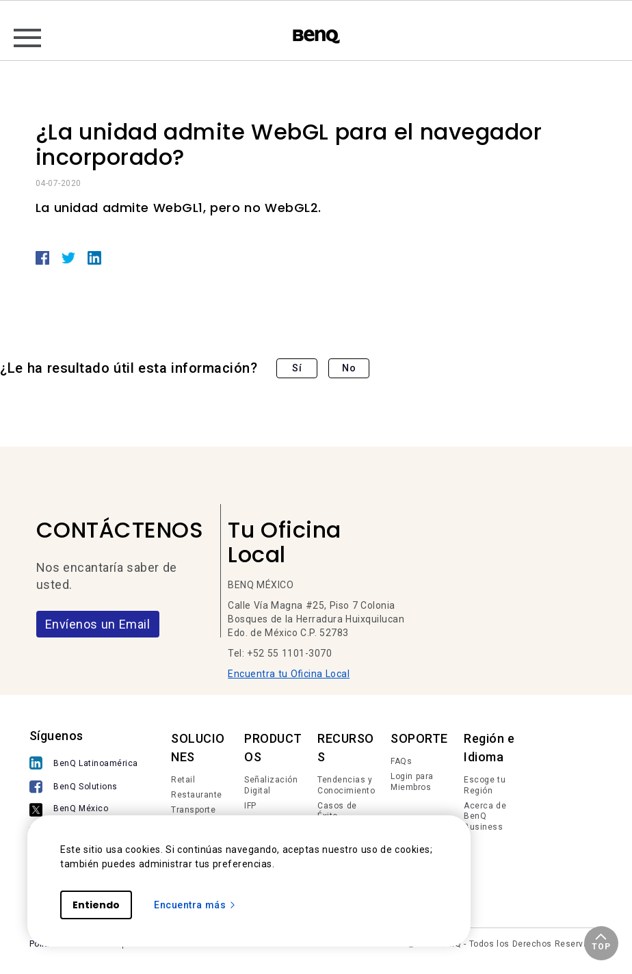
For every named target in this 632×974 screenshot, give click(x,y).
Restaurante (196, 795)
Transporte (193, 810)
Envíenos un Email (97, 624)
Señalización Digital (271, 785)
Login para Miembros (412, 782)
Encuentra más (195, 904)
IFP (250, 806)
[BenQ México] (83, 810)
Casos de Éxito (337, 811)
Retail (183, 780)
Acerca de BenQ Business (485, 816)
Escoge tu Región (484, 785)
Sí (297, 368)
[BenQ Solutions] (83, 788)
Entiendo (96, 905)
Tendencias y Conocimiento (346, 785)
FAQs (401, 761)
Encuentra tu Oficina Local (289, 673)
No (349, 368)
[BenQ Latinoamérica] (83, 764)
